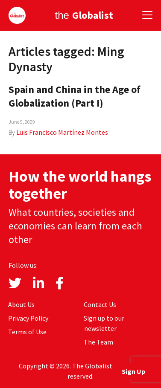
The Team (98, 342)
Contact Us (100, 304)
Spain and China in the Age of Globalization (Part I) (75, 96)
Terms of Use (27, 331)
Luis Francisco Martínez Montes (62, 132)
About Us (21, 304)
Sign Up (133, 371)
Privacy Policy (28, 318)
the (84, 15)
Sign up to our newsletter (104, 323)
